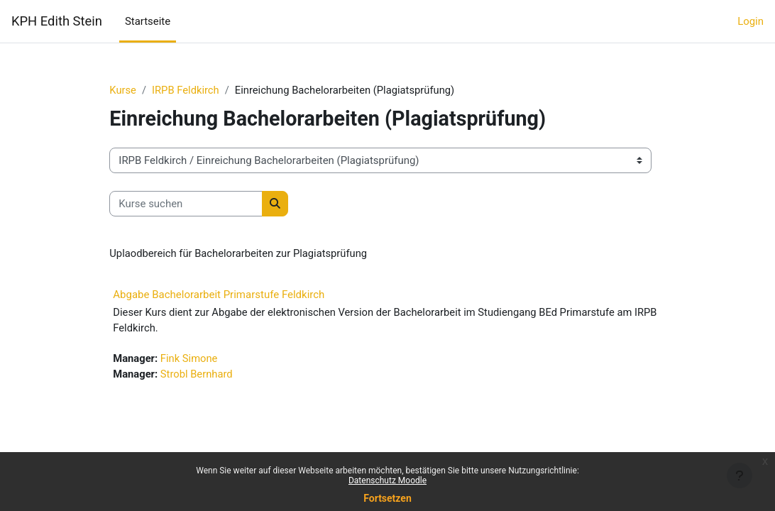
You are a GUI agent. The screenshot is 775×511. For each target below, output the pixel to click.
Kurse (134, 90)
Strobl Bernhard (209, 374)
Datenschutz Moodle (387, 480)
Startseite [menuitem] (147, 21)
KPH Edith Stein (56, 20)
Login (750, 21)
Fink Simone (201, 359)
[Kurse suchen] (198, 203)
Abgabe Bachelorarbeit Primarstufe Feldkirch (230, 294)
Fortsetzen (387, 498)
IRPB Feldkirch (198, 90)
